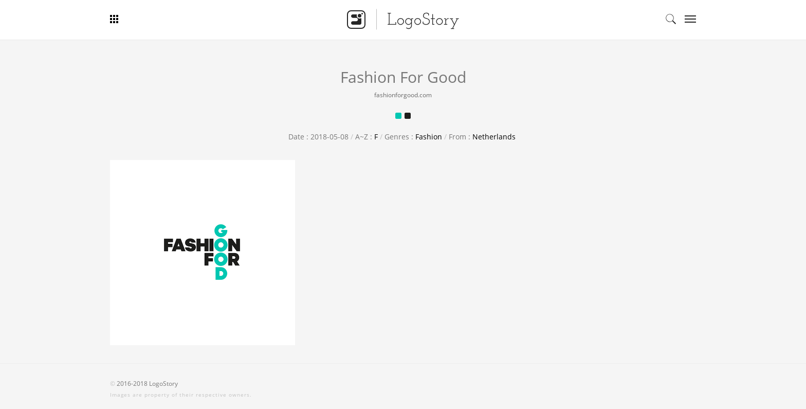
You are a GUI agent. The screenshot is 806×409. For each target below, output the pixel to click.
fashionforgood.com (403, 95)
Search (671, 19)
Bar (152, 19)
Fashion (428, 136)
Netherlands (494, 136)
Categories (687, 19)
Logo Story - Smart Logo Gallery (403, 19)
